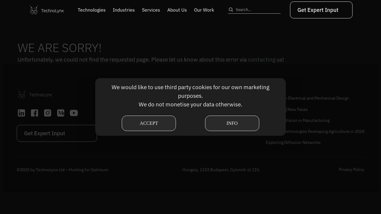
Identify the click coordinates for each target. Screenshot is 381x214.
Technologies (92, 10)
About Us (177, 10)
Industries (124, 10)
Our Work (204, 10)
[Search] (230, 9)
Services (151, 10)
